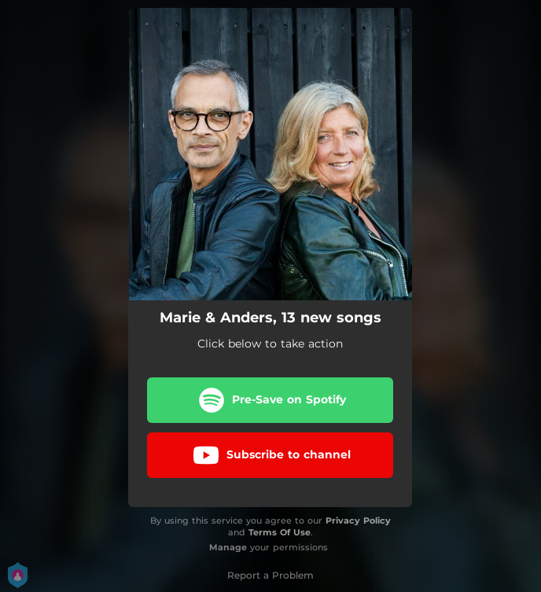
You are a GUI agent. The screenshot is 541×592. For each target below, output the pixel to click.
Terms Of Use (279, 532)
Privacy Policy (358, 520)
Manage (228, 547)
